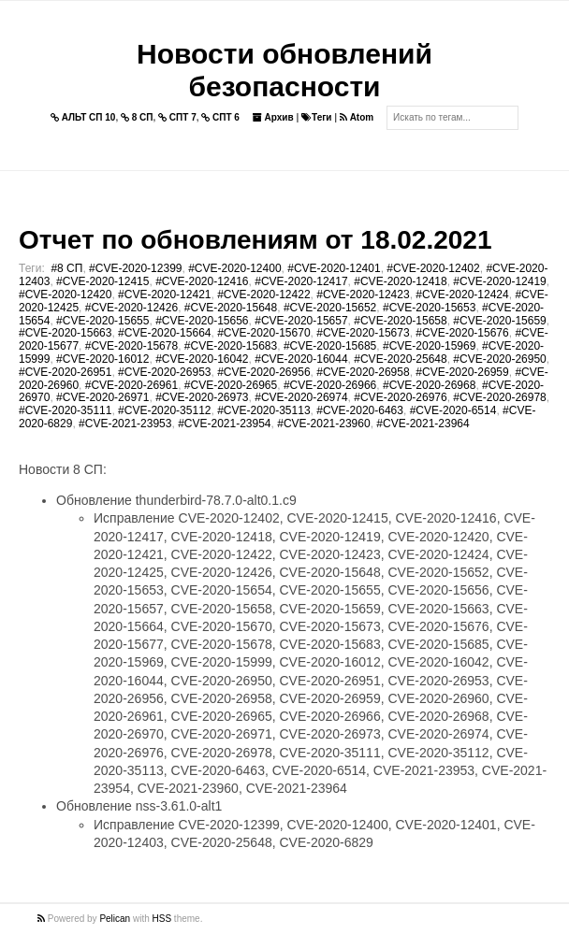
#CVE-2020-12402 (433, 268)
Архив (273, 117)
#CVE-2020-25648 (400, 359)
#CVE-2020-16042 (201, 359)
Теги (316, 117)
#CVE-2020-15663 (65, 332)
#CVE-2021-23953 (125, 423)
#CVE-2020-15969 (429, 345)
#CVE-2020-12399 (135, 268)
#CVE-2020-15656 (201, 320)
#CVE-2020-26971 (102, 397)
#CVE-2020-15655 (102, 320)
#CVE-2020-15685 (330, 345)
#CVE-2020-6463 (359, 410)
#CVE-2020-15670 (263, 332)
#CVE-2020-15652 (330, 307)
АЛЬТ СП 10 (83, 117)
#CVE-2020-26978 (499, 397)
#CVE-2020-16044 (301, 359)
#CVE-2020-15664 (164, 332)
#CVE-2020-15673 (362, 332)
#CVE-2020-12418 (400, 281)
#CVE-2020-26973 (201, 397)
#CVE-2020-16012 (102, 359)
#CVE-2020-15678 (131, 345)
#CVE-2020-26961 (131, 385)
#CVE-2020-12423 (362, 294)
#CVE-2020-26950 (499, 359)
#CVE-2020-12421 (164, 294)
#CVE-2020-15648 (230, 307)
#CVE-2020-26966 (330, 385)
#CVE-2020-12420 (65, 294)
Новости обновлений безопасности (284, 70)
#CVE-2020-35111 (65, 410)
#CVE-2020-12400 (234, 268)
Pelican (114, 918)
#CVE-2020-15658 (400, 320)
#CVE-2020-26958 (362, 372)
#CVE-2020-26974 (301, 397)
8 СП (137, 117)
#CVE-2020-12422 (263, 294)
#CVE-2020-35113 (263, 410)
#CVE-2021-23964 (422, 423)
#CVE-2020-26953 (164, 372)
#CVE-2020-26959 (462, 372)
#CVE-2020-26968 (429, 385)
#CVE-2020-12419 (499, 281)
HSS (162, 918)
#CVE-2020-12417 (301, 281)
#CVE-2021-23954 (224, 423)
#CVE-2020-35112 (164, 410)
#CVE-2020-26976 (400, 397)
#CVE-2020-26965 (230, 385)
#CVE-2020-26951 (65, 372)
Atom (356, 117)
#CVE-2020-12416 (201, 281)
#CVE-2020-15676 (462, 332)
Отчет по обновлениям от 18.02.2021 (255, 239)
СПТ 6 (220, 117)
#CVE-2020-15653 (429, 307)
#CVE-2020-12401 (333, 268)
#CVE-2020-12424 (462, 294)
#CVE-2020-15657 (301, 320)
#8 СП (66, 268)
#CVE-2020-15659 (499, 320)
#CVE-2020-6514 (453, 410)
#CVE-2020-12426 (131, 307)
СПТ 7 (177, 117)
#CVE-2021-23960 (323, 423)
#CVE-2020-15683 (230, 345)
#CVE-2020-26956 (263, 372)
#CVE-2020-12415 (102, 281)
